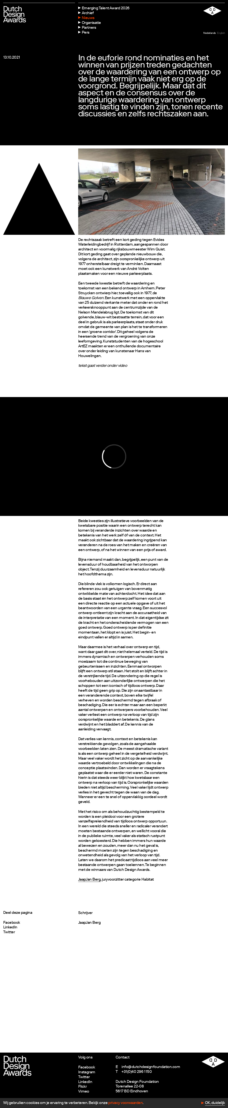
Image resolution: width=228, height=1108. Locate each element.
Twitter (9, 932)
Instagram (86, 1072)
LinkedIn (10, 927)
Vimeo (83, 1092)
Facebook (11, 923)
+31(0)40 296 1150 (137, 1072)
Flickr (82, 1087)
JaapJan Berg (89, 880)
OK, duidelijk (215, 1103)
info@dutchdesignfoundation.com (151, 1067)
